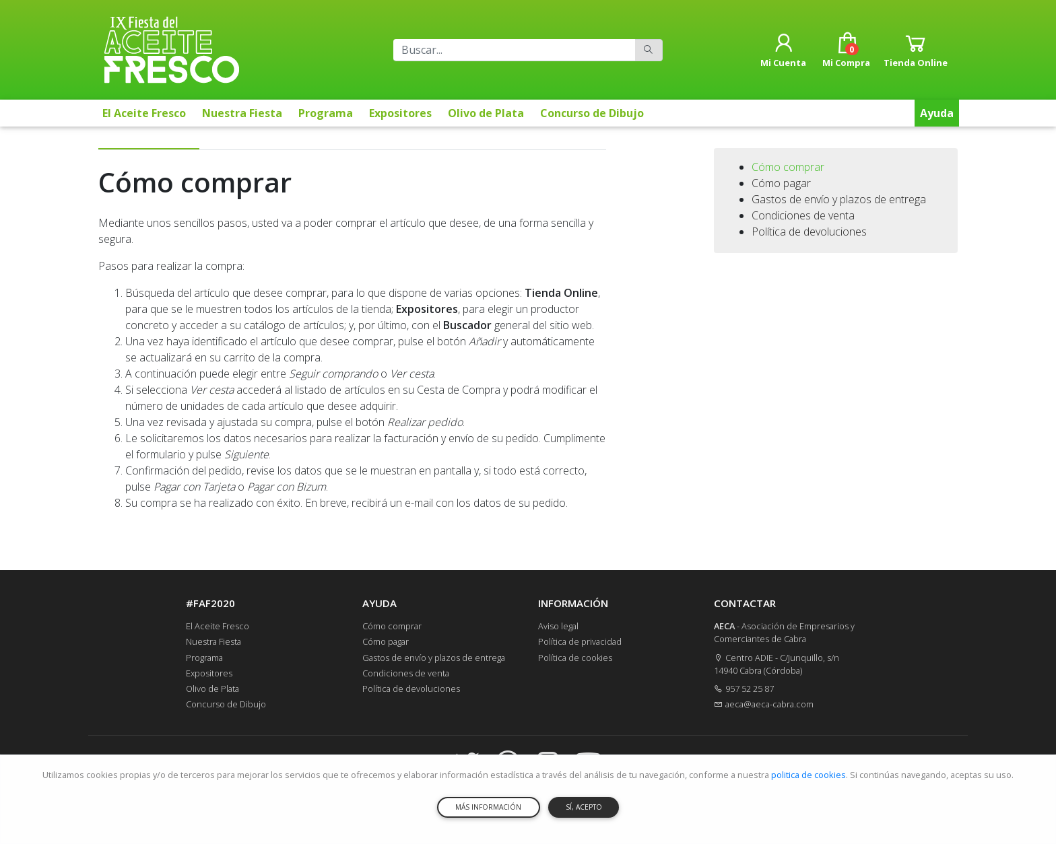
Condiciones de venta (803, 215)
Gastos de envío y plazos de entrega (839, 199)
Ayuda (937, 113)
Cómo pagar (781, 183)
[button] (783, 50)
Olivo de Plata (486, 113)
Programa (325, 113)
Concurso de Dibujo (592, 113)
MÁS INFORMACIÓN (488, 807)
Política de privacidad (580, 641)
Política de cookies (575, 658)
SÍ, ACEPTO (584, 807)
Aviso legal (558, 626)
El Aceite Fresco (144, 113)
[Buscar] (514, 50)
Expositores (400, 113)
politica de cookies (808, 775)
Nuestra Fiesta (242, 113)
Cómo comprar (788, 167)
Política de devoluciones (809, 231)
